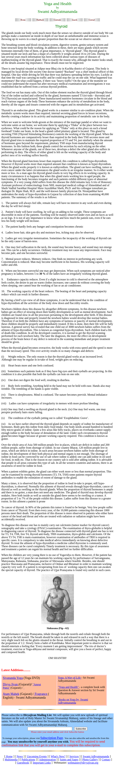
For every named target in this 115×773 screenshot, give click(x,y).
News (20, 756)
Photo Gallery (90, 759)
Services (74, 756)
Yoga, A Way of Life (69, 677)
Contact (106, 759)
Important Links (42, 762)
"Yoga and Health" (68, 687)
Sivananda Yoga (13, 678)
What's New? (58, 756)
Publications (28, 759)
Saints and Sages (69, 759)
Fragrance (41, 694)
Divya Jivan (11, 684)
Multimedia (11, 759)
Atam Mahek (11, 694)
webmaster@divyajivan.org (83, 762)
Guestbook (23, 762)
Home (9, 756)
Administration (47, 759)
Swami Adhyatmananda (96, 756)
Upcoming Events (37, 756)
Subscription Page (51, 738)
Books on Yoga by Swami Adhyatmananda (73, 701)
